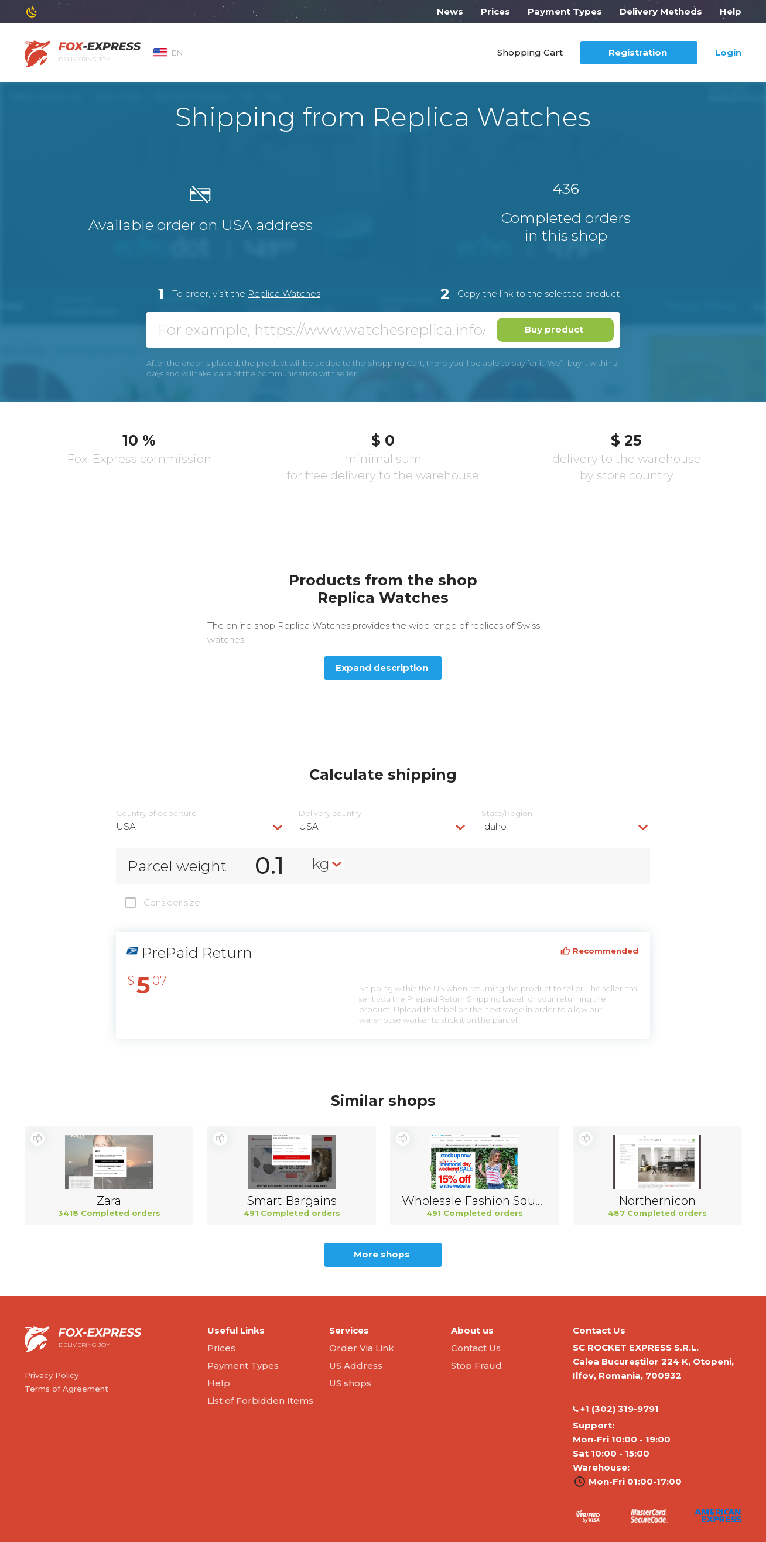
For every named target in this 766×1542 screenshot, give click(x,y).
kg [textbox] (321, 863)
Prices (495, 11)
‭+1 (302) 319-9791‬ (616, 1409)
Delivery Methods (661, 11)
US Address (355, 1365)
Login (728, 52)
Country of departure (156, 813)
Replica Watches (284, 293)
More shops (382, 1254)
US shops (350, 1383)
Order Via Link (361, 1347)
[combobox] (200, 826)
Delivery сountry (330, 813)
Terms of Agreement (66, 1388)
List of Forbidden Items (260, 1400)
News (450, 11)
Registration (637, 52)
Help (730, 11)
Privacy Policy (51, 1375)
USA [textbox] (126, 826)
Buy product (554, 329)
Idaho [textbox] (494, 826)
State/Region (506, 813)
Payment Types (565, 11)
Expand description (382, 667)
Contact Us (476, 1347)
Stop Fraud (476, 1365)
